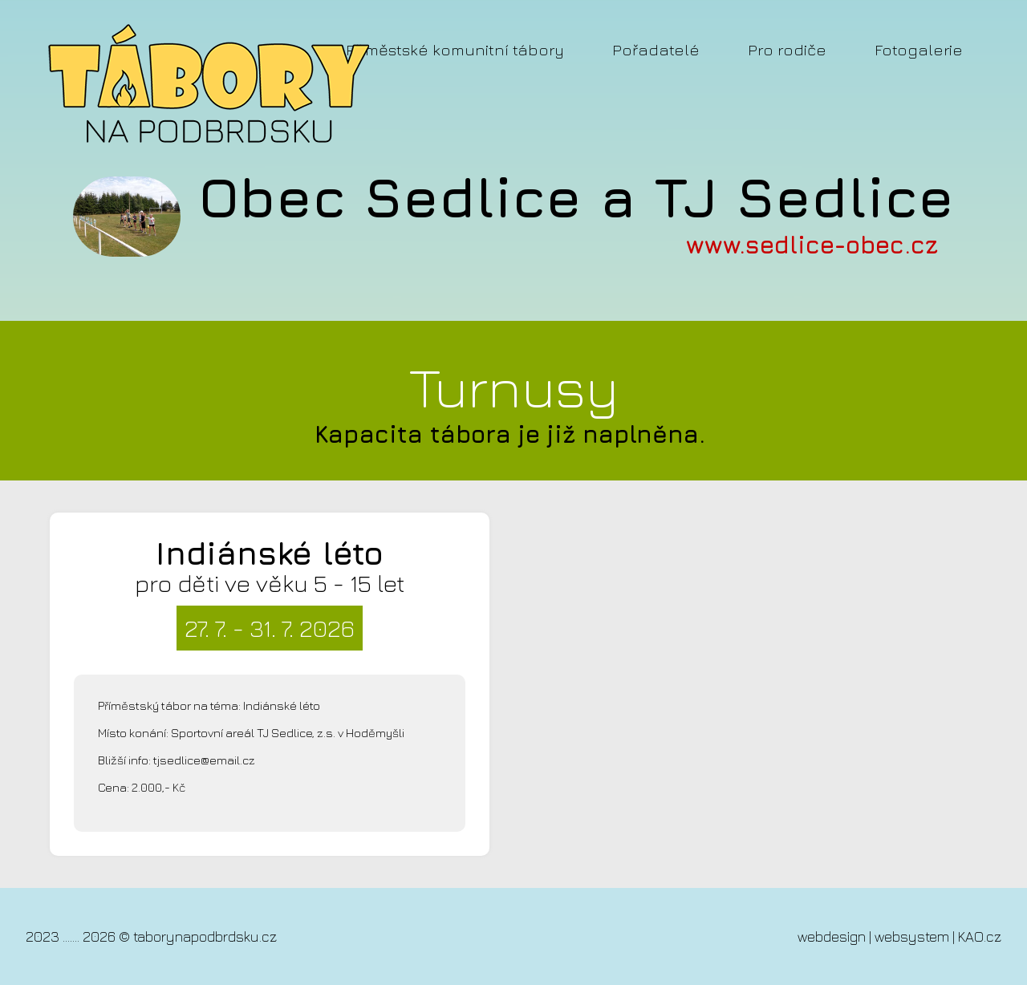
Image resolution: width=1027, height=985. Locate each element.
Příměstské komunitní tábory (455, 49)
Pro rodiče (787, 49)
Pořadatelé (656, 49)
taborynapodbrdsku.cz (205, 936)
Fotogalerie (919, 49)
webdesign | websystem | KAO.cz (899, 936)
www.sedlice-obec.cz (812, 245)
